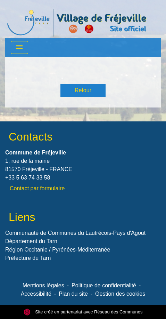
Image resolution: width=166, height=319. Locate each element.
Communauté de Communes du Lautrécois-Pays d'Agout (75, 233)
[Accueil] (77, 19)
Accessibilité (36, 294)
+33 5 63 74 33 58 (27, 178)
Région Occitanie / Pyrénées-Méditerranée (57, 250)
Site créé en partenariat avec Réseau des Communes (83, 311)
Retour (83, 90)
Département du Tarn (31, 241)
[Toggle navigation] (19, 47)
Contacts (30, 136)
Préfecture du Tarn (28, 258)
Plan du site (73, 294)
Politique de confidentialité (104, 285)
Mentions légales (43, 285)
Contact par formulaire (37, 188)
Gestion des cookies (120, 294)
